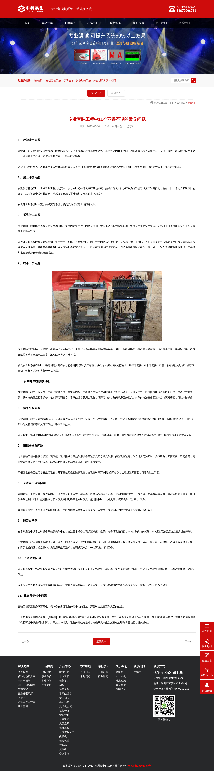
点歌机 (63, 749)
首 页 (171, 102)
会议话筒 (64, 702)
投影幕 (63, 744)
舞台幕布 (64, 727)
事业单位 (47, 676)
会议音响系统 (53, 80)
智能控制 (64, 714)
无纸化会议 (65, 706)
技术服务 (115, 22)
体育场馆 (23, 672)
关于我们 (161, 22)
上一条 (25, 641)
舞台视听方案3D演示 (105, 80)
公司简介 (121, 672)
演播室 (21, 697)
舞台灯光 (64, 672)
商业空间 (23, 706)
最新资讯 (138, 22)
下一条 (188, 641)
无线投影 (64, 719)
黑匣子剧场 (24, 680)
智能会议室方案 (26, 702)
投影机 (63, 736)
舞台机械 (64, 740)
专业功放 (64, 697)
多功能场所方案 (26, 676)
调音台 (63, 684)
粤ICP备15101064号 (139, 765)
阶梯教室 (23, 689)
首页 (27, 22)
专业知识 (96, 93)
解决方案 (47, 22)
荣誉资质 (121, 684)
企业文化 (121, 676)
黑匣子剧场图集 (26, 684)
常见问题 (116, 93)
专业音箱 (64, 676)
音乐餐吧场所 (25, 693)
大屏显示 (64, 723)
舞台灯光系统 (83, 80)
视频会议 (64, 710)
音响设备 (68, 80)
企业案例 (47, 684)
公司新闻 (103, 672)
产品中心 (92, 22)
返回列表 (101, 641)
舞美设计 (39, 80)
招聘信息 (121, 689)
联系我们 (184, 22)
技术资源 (121, 680)
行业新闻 (103, 676)
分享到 (130, 126)
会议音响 (64, 753)
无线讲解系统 (66, 732)
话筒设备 (64, 689)
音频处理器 (65, 693)
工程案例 (70, 22)
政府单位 (47, 672)
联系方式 (159, 666)
